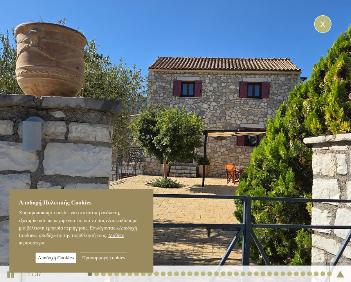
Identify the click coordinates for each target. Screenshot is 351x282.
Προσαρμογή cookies (103, 257)
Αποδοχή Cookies (56, 257)
